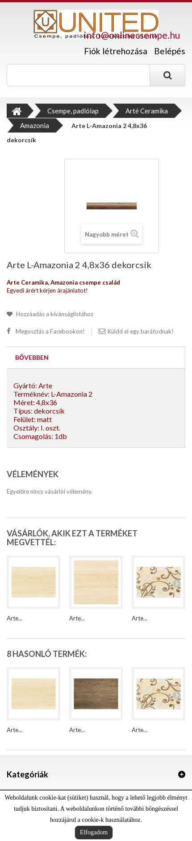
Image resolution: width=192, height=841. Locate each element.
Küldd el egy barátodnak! (141, 331)
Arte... (14, 618)
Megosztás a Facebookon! (50, 331)
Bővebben (32, 357)
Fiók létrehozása (115, 51)
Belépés (169, 51)
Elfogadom (94, 832)
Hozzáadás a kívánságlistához (54, 314)
